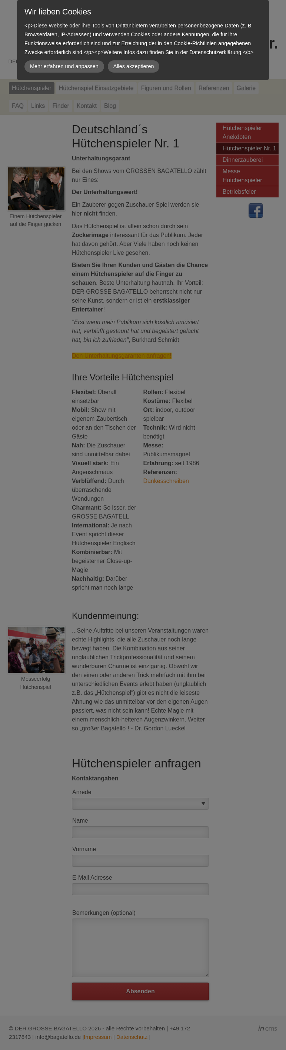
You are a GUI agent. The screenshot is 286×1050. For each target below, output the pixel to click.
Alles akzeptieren (133, 66)
